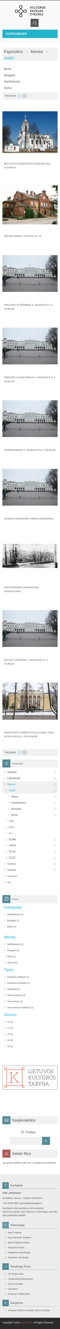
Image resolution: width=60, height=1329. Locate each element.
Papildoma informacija (19, 1252)
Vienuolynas (13, 1001)
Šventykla (12, 989)
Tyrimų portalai (15, 1284)
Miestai (37, 51)
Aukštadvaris (12, 81)
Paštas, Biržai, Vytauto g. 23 (22, 236)
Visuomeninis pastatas (18, 1007)
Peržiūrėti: (10, 95)
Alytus (8, 88)
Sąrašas (25, 96)
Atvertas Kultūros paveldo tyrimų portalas (29, 1310)
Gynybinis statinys (16, 977)
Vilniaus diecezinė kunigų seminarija (28, 518)
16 (8, 1022)
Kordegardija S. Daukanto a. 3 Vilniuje (30, 450)
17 (8, 1028)
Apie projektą (14, 1232)
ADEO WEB (26, 1322)
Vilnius (10, 962)
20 (8, 1046)
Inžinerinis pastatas (17, 983)
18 (8, 1034)
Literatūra (12, 1289)
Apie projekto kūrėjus (19, 1242)
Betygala (9, 75)
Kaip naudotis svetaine (19, 1237)
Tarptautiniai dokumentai (20, 1279)
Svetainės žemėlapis (18, 1257)
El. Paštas (28, 1132)
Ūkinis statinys (14, 995)
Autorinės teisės (16, 1247)
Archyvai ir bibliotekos (19, 1294)
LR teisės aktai (15, 1274)
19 (8, 1040)
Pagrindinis (13, 51)
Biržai (7, 69)
